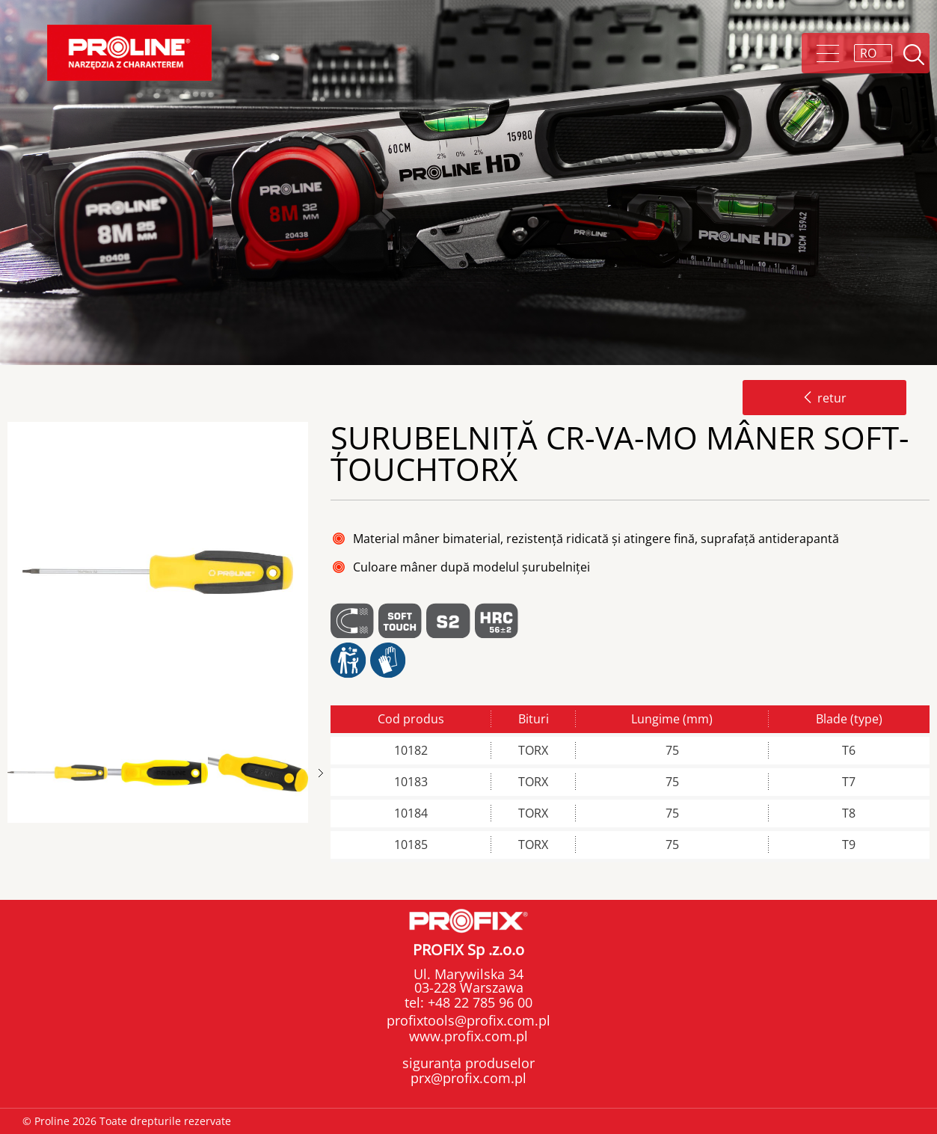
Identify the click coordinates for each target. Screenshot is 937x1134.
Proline (129, 53)
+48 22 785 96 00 (478, 1002)
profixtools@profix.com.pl (468, 1020)
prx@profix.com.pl (468, 1078)
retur (824, 398)
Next (321, 773)
